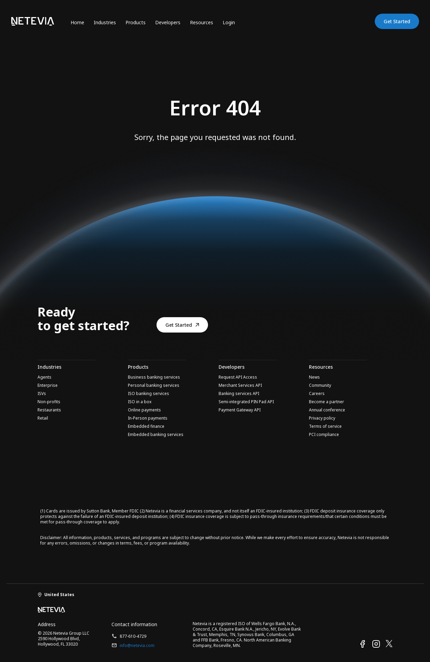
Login (229, 22)
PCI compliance (324, 434)
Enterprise (48, 385)
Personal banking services (153, 385)
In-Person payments (147, 418)
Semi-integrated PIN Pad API (246, 402)
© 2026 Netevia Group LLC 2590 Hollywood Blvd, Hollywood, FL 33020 (63, 639)
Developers (167, 22)
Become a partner (326, 402)
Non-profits (49, 402)
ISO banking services (148, 393)
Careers (317, 393)
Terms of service (325, 426)
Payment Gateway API (240, 410)
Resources (201, 22)
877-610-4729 (129, 636)
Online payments (144, 410)
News (314, 377)
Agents (44, 377)
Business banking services (154, 377)
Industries (105, 22)
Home (77, 22)
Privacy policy (322, 418)
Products (135, 22)
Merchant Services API (240, 385)
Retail (43, 418)
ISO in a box (139, 402)
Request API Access (238, 377)
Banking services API (239, 393)
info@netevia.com (133, 645)
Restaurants (49, 410)
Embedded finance (146, 426)
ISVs (42, 393)
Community (320, 385)
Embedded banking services (155, 434)
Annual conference (327, 410)
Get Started (397, 21)
